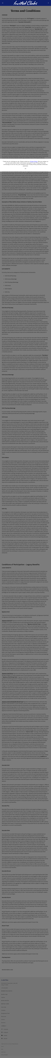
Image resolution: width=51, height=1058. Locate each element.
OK (25, 168)
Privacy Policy (34, 161)
